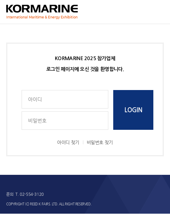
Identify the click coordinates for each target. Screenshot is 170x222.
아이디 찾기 (68, 142)
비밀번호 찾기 (100, 142)
